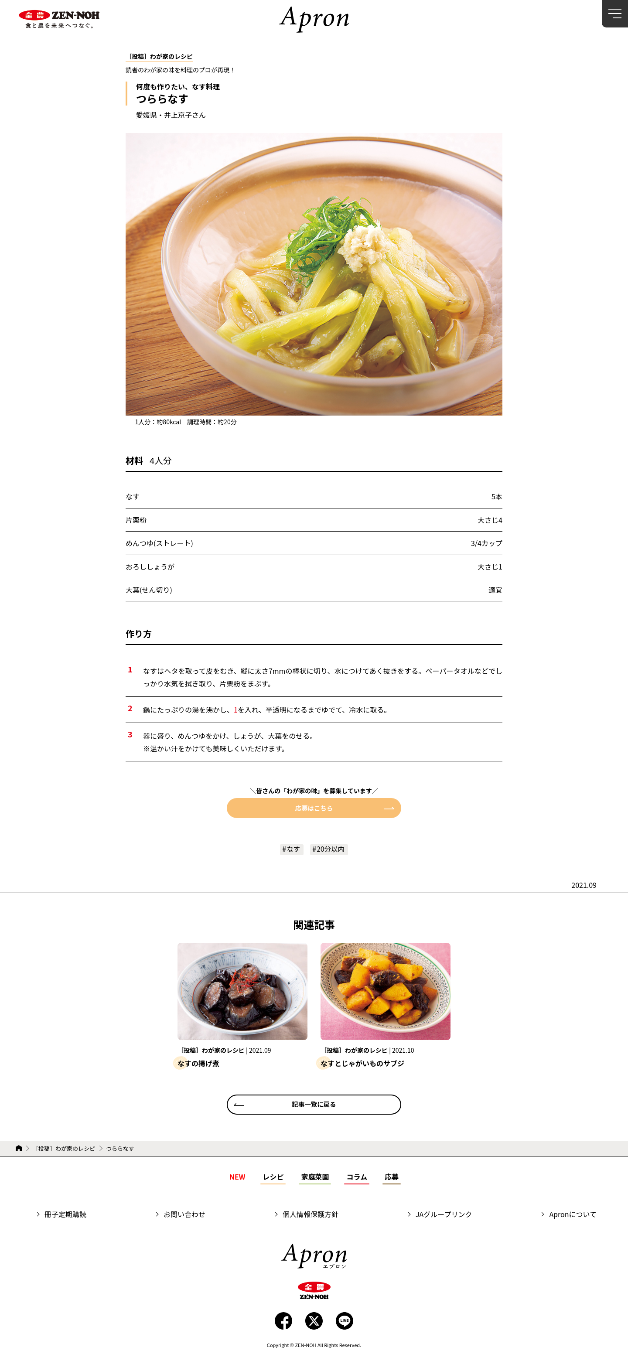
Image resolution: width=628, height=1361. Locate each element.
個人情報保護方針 (310, 1214)
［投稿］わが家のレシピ (64, 1148)
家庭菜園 (315, 1177)
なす (293, 849)
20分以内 (331, 849)
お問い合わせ (184, 1214)
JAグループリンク (444, 1214)
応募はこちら (314, 808)
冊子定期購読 (65, 1214)
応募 (392, 1177)
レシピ (273, 1177)
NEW (237, 1177)
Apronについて (573, 1214)
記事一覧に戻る (314, 1104)
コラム (356, 1177)
